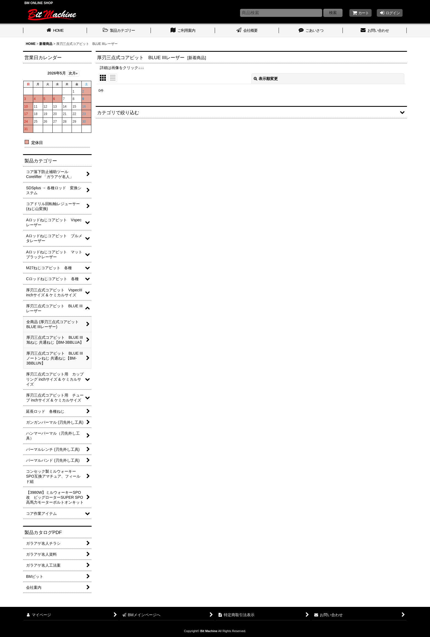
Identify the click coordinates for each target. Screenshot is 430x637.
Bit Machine (208, 631)
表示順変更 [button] (266, 78)
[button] (251, 112)
